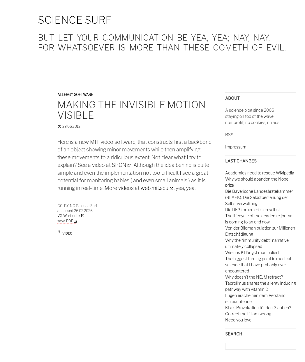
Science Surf (75, 20)
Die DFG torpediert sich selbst (252, 209)
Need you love (238, 319)
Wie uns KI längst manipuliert (252, 252)
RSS (229, 134)
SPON (119, 165)
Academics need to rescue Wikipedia (259, 172)
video (67, 233)
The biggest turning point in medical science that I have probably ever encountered (258, 264)
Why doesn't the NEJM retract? (254, 276)
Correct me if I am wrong (248, 313)
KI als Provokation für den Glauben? (258, 307)
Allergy (65, 94)
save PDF (67, 221)
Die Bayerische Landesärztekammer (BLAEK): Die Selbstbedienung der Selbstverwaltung (259, 197)
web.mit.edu (154, 188)
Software (83, 94)
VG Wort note (68, 216)
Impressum (235, 146)
